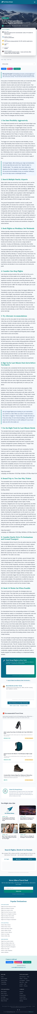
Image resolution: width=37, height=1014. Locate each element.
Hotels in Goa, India (5, 948)
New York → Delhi (23, 982)
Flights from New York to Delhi (7, 915)
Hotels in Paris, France (6, 926)
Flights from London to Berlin (7, 941)
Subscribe (18, 891)
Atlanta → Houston (23, 978)
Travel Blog (3, 982)
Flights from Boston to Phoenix (7, 917)
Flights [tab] (7, 859)
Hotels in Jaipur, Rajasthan (6, 950)
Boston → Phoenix (24, 986)
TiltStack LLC (30, 1011)
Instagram (18, 962)
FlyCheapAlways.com (11, 1011)
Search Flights (4, 978)
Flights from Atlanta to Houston (7, 908)
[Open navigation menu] (34, 2)
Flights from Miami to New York (7, 943)
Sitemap (21, 1000)
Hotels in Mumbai (4, 952)
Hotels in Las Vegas (5, 934)
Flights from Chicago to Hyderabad (8, 919)
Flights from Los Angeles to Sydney (8, 914)
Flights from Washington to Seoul (8, 944)
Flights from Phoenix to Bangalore (8, 946)
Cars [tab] (30, 859)
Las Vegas (3, 997)
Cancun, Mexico (4, 995)
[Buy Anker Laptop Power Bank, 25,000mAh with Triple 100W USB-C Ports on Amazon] (18, 730)
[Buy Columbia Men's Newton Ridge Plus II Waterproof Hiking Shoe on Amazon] (18, 772)
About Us (21, 991)
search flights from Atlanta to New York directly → (19, 680)
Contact (21, 993)
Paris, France (4, 993)
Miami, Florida (4, 1000)
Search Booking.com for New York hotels (18, 702)
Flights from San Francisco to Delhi (8, 912)
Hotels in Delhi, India (5, 935)
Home (2, 976)
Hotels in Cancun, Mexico (6, 932)
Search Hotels (4, 980)
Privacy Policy (23, 995)
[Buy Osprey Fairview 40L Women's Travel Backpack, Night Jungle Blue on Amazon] (18, 751)
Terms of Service (23, 999)
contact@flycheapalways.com (18, 967)
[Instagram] (19, 1010)
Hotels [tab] (18, 859)
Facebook (9, 962)
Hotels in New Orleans (6, 924)
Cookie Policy (23, 997)
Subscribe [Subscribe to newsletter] (17, 68)
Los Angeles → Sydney (25, 980)
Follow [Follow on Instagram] (10, 68)
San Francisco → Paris (24, 976)
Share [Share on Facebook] (4, 68)
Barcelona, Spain (4, 999)
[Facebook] (17, 1010)
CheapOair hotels (23, 705)
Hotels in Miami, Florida (6, 930)
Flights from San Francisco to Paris (8, 906)
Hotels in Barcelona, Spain (6, 928)
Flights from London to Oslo (7, 910)
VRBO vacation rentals (14, 705)
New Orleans (4, 991)
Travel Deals (3, 984)
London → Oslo (23, 984)
